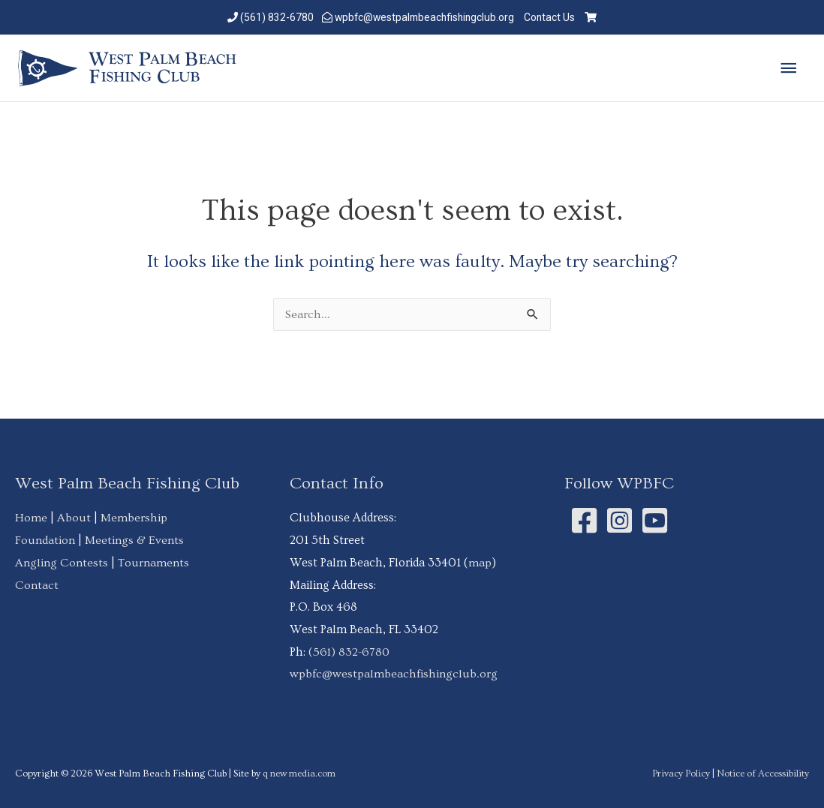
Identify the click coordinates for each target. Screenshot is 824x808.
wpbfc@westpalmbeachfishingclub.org (424, 17)
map (480, 562)
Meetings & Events (134, 540)
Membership (134, 517)
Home (31, 517)
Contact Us (553, 17)
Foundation (45, 540)
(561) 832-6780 (274, 17)
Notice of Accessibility (762, 772)
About (74, 517)
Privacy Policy (679, 772)
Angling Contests (61, 562)
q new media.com (302, 772)
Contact (37, 584)
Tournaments (153, 562)
